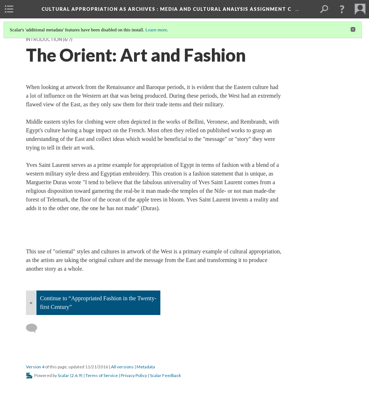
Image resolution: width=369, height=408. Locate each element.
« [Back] (31, 303)
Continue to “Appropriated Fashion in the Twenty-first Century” (98, 302)
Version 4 (35, 366)
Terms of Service (101, 375)
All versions (122, 366)
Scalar (63, 375)
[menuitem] (9, 9)
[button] (342, 9)
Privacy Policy (134, 375)
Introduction (44, 39)
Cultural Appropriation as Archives (167, 9)
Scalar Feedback (165, 375)
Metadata (146, 366)
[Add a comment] (35, 328)
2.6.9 (76, 375)
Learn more (156, 29)
